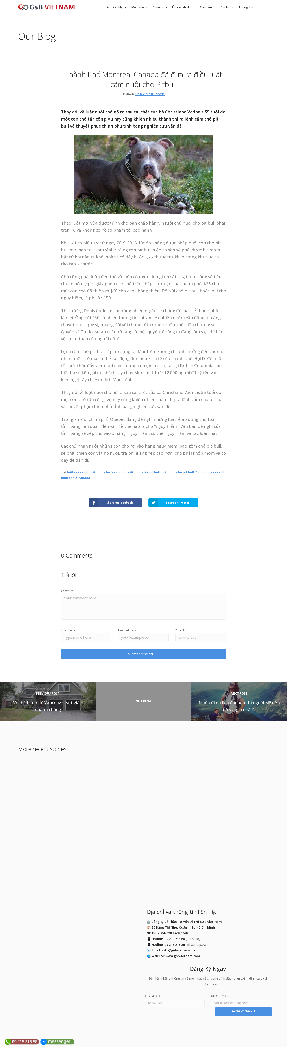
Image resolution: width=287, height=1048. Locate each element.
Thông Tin (246, 7)
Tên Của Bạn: (152, 996)
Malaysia (137, 7)
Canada (158, 7)
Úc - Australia (181, 7)
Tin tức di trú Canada (150, 94)
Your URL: (181, 631)
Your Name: (68, 631)
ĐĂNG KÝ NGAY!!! (243, 1012)
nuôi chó (218, 472)
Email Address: (127, 631)
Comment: (67, 591)
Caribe (225, 7)
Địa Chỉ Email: (219, 996)
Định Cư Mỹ (114, 7)
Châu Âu (206, 7)
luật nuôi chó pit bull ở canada (185, 472)
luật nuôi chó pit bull (143, 472)
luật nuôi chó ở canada (107, 472)
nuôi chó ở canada (75, 478)
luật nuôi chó (77, 472)
